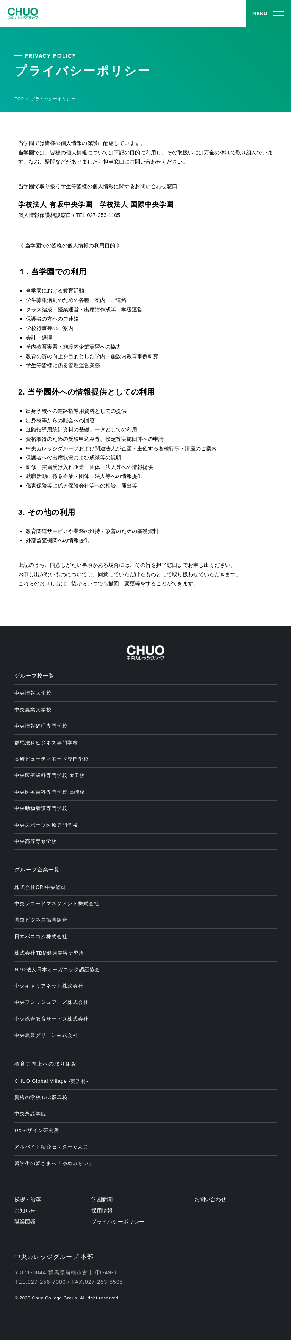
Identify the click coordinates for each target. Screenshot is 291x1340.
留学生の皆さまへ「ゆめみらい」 (54, 1163)
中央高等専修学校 (35, 841)
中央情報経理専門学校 (40, 726)
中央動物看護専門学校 (40, 808)
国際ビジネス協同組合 (40, 920)
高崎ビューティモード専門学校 (51, 759)
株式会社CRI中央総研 (40, 887)
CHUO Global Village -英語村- (51, 1081)
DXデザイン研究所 (36, 1130)
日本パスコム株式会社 (40, 936)
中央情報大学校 (33, 693)
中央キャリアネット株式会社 (48, 986)
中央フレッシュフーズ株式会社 (51, 1002)
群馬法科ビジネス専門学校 (46, 742)
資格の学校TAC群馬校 (40, 1097)
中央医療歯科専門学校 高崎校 (49, 792)
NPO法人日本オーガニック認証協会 (57, 969)
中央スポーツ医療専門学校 (46, 825)
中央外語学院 (30, 1114)
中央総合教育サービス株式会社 (51, 1019)
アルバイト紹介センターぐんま (51, 1147)
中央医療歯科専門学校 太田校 (49, 775)
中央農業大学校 (33, 709)
